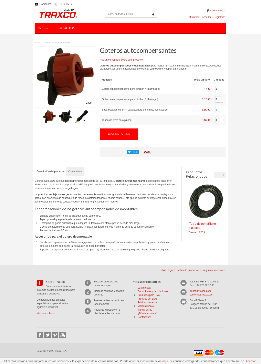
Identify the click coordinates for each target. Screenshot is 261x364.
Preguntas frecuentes (213, 270)
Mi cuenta (194, 17)
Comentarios (75, 171)
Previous (217, 175)
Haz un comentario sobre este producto (121, 59)
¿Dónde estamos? (148, 313)
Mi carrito (208, 10)
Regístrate (219, 17)
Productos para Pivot (149, 295)
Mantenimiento (146, 306)
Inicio (37, 42)
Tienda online (145, 309)
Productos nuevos (147, 302)
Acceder (206, 17)
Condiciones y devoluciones (153, 291)
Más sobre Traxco (46, 313)
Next (223, 175)
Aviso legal (167, 270)
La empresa (144, 287)
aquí (165, 361)
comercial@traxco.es (201, 294)
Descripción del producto (50, 171)
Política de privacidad (187, 270)
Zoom (89, 102)
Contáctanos (144, 317)
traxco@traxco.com (200, 291)
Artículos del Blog (147, 298)
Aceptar (251, 361)
